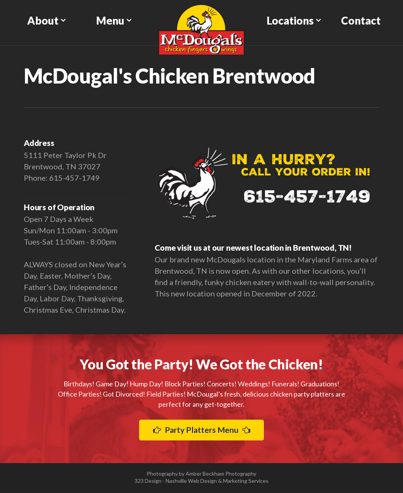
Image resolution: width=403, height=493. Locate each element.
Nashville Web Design (191, 481)
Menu (110, 20)
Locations (290, 20)
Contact (361, 20)
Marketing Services (245, 481)
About (43, 20)
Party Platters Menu (201, 430)
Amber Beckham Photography (221, 474)
